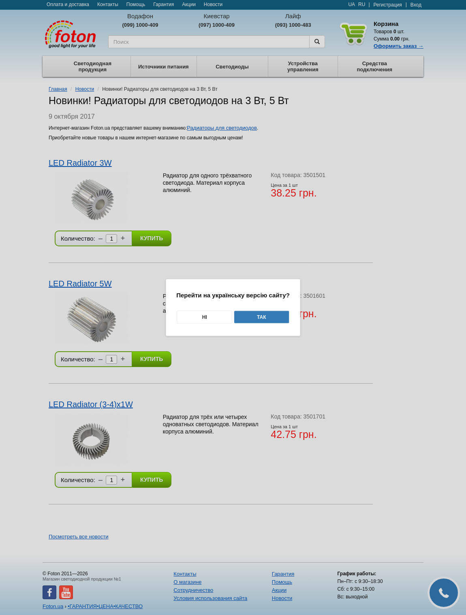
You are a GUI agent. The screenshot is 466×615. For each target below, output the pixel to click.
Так (261, 317)
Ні (204, 317)
